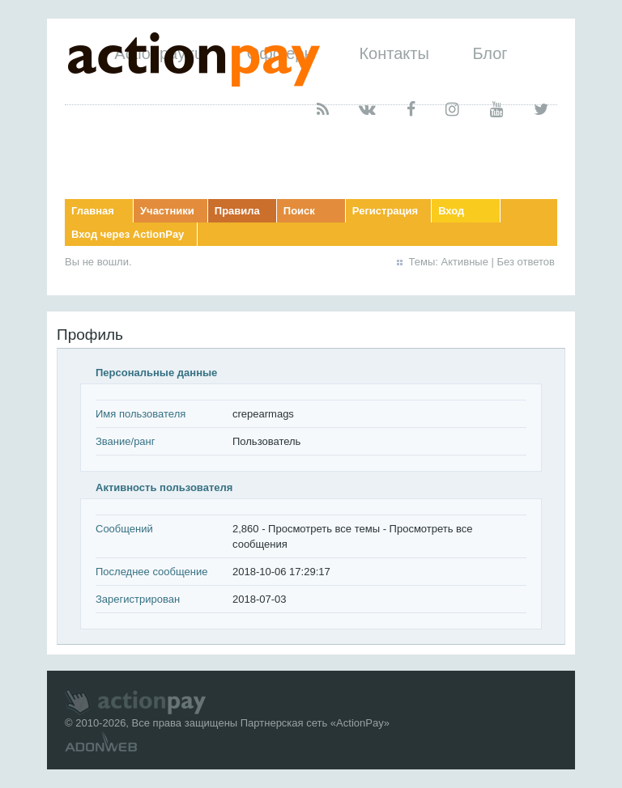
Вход (451, 211)
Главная (92, 211)
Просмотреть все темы (324, 529)
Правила (237, 211)
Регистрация (385, 211)
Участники (167, 211)
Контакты (393, 53)
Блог (489, 53)
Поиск (299, 211)
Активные (464, 262)
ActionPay (360, 723)
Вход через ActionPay (127, 234)
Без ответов (526, 262)
